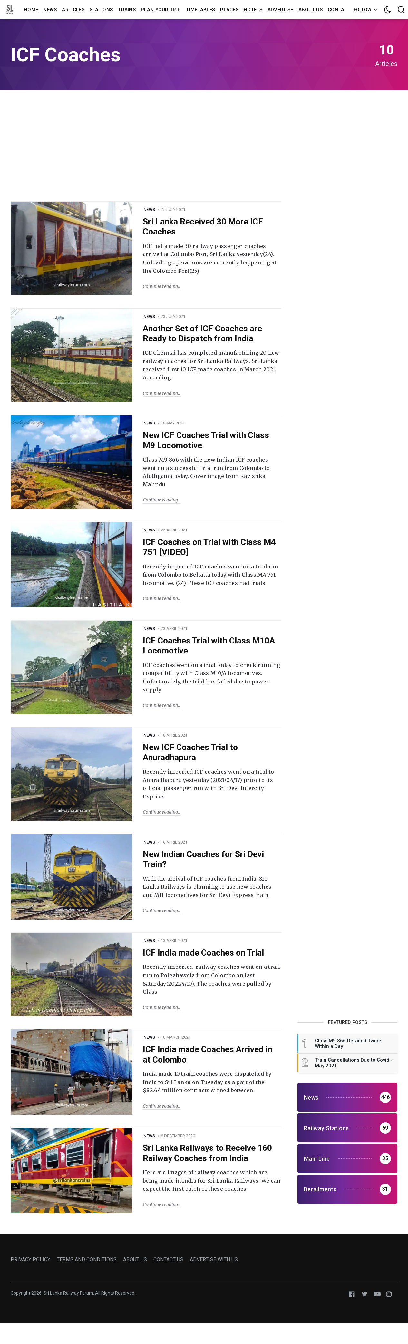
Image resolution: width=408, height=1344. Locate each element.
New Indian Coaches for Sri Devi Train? (203, 859)
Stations (101, 10)
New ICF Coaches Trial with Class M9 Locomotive (206, 440)
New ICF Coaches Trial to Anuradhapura (190, 752)
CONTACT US (168, 1259)
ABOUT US (135, 1259)
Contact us (343, 10)
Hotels (253, 10)
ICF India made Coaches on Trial (203, 953)
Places (229, 10)
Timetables (200, 10)
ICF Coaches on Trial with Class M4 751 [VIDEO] (209, 547)
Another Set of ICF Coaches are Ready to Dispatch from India (202, 333)
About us (310, 10)
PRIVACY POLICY (30, 1259)
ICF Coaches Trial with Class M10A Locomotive (209, 645)
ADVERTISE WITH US (214, 1259)
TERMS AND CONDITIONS (87, 1259)
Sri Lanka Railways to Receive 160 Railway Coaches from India (207, 1153)
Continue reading (160, 286)
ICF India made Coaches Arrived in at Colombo (207, 1054)
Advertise (280, 10)
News (50, 10)
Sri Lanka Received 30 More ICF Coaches (203, 226)
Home (31, 10)
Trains (127, 10)
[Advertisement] (204, 145)
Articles (73, 10)
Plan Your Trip (161, 10)
